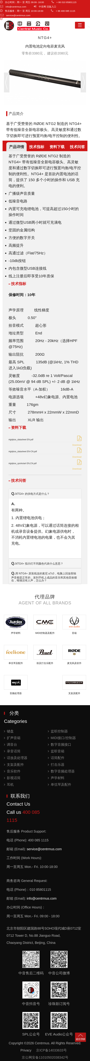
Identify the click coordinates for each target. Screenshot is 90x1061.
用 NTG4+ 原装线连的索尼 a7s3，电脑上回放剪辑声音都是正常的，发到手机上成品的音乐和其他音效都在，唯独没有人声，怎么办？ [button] (44, 576)
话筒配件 (56, 758)
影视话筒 (12, 778)
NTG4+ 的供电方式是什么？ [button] (30, 493)
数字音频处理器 (61, 771)
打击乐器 (56, 764)
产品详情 (16, 147)
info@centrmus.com (42, 898)
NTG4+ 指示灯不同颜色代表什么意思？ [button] (37, 563)
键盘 (9, 731)
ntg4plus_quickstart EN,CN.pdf (23, 463)
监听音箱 (56, 751)
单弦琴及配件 (59, 784)
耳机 (9, 784)
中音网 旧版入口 (47, 6)
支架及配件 (14, 764)
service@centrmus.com (44, 849)
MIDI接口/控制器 (62, 738)
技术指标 (36, 147)
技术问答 (77, 147)
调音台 (10, 744)
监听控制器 (58, 731)
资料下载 (57, 147)
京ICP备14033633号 (51, 1050)
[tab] (45, 493)
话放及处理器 (15, 758)
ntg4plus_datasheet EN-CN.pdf (23, 451)
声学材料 (56, 778)
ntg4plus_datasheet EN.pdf (21, 439)
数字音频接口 (59, 744)
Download (76, 445)
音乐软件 (12, 771)
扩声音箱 (12, 738)
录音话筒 (12, 751)
